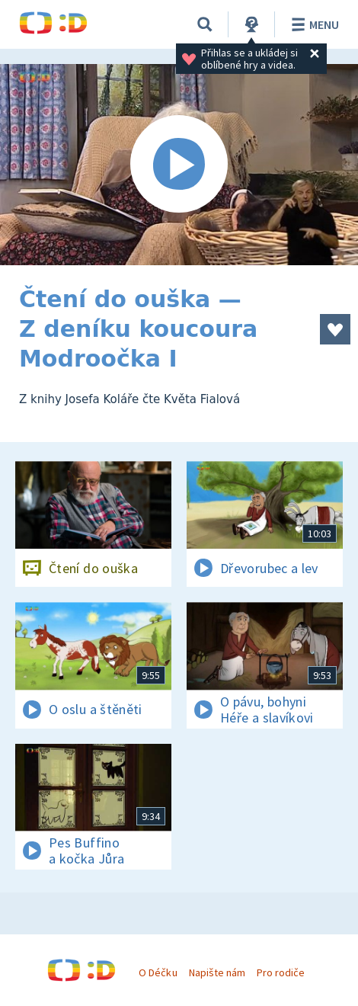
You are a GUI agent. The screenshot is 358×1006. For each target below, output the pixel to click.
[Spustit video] (179, 164)
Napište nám (217, 972)
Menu (312, 24)
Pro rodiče (281, 972)
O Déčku (158, 972)
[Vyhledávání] (205, 24)
